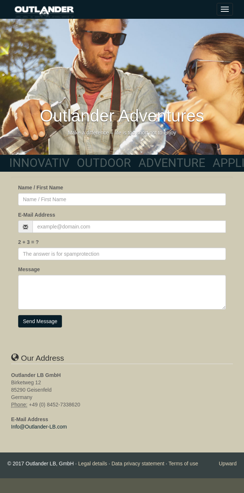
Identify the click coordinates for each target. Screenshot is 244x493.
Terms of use (183, 463)
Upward (228, 463)
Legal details (92, 463)
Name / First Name (40, 187)
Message (29, 269)
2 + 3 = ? (28, 242)
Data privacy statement (137, 463)
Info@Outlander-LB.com (39, 427)
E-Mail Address (36, 215)
